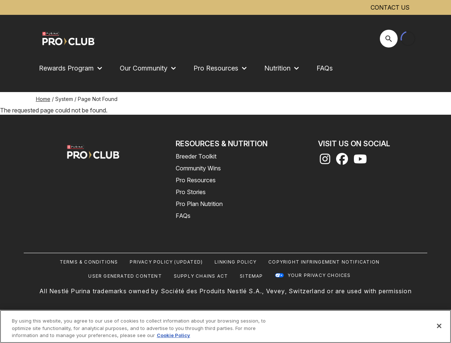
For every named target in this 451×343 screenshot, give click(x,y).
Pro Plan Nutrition (199, 204)
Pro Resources (196, 180)
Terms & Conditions (89, 262)
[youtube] (360, 161)
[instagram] (325, 161)
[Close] (439, 326)
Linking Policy (235, 262)
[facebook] (342, 161)
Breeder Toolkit (196, 156)
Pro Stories (191, 192)
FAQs (324, 68)
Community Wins (198, 168)
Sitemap (251, 276)
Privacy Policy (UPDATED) (166, 262)
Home (43, 99)
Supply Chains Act (201, 276)
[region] (225, 326)
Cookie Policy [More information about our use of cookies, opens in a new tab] (173, 335)
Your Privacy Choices (319, 275)
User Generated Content (125, 276)
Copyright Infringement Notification (323, 262)
